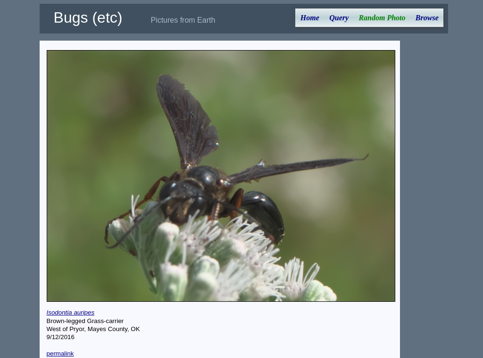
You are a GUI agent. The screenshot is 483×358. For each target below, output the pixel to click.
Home (309, 18)
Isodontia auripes (71, 312)
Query (339, 18)
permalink (60, 353)
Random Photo (381, 18)
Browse (427, 18)
